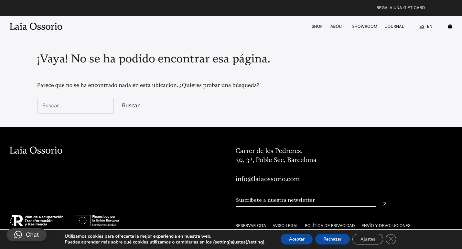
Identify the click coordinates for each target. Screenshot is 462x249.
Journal (394, 26)
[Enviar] (385, 204)
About (337, 26)
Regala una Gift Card (401, 7)
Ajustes (371, 239)
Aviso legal (285, 225)
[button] (26, 234)
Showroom (364, 26)
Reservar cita (251, 225)
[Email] (306, 200)
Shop (317, 26)
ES (421, 26)
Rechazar (331, 239)
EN (430, 26)
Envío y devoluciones (386, 225)
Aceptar (292, 239)
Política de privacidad (330, 225)
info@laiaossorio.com (268, 179)
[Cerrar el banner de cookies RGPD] (397, 239)
